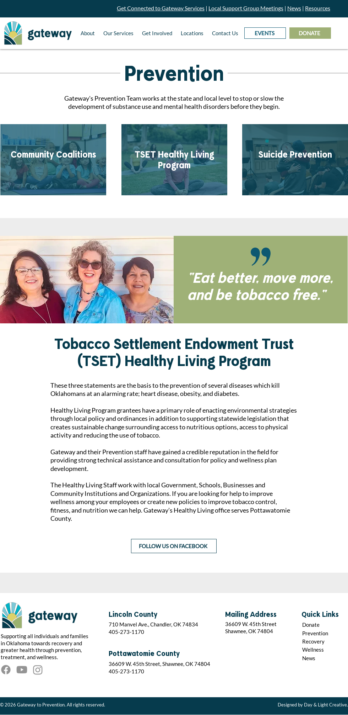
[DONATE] (310, 33)
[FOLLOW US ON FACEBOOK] (174, 546)
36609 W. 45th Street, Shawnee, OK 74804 (159, 664)
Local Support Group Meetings (245, 8)
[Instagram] (38, 669)
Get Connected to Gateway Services (161, 8)
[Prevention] (323, 633)
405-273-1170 (126, 632)
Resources (317, 8)
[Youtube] (22, 669)
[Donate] (323, 624)
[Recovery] (323, 641)
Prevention (174, 74)
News (294, 8)
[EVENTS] (265, 33)
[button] (88, 33)
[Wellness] (323, 649)
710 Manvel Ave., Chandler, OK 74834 (153, 624)
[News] (323, 658)
